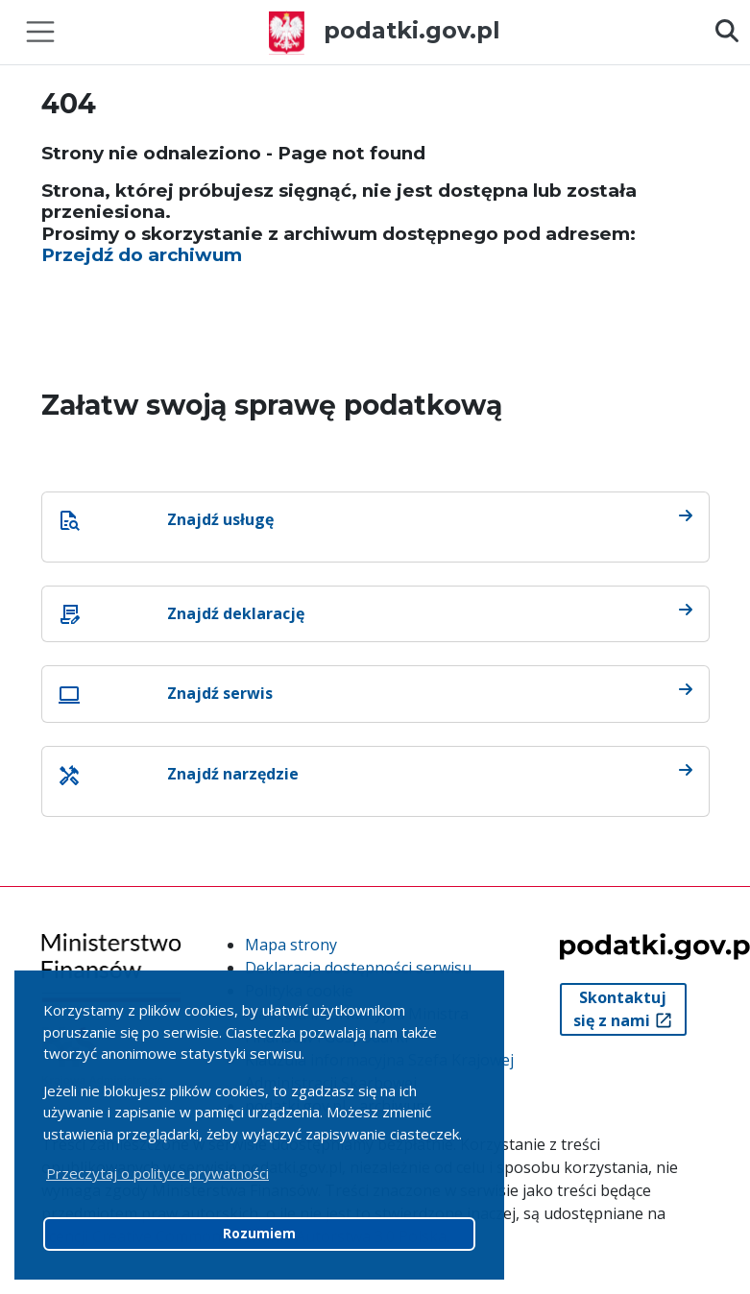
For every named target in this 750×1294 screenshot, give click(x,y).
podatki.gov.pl (384, 30)
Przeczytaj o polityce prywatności (157, 1173)
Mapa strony (291, 944)
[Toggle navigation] (40, 32)
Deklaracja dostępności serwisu (358, 967)
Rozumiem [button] (259, 1233)
